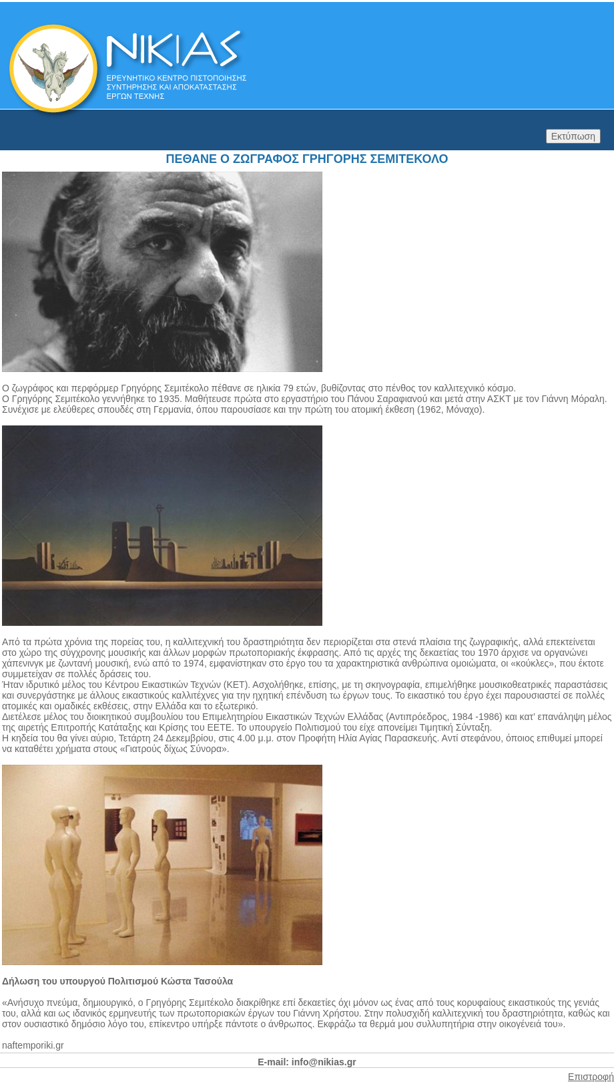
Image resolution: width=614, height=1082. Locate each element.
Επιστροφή (591, 1076)
